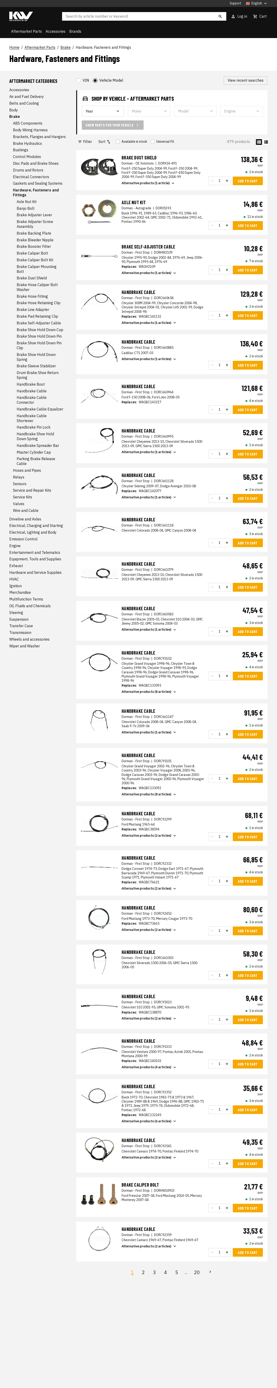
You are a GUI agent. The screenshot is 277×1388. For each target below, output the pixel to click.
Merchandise (20, 592)
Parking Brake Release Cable (36, 461)
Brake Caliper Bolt (32, 253)
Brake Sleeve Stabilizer (36, 366)
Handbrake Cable (32, 391)
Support (235, 3)
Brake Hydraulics (27, 143)
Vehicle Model (111, 80)
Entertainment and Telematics (34, 552)
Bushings (20, 150)
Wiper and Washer (24, 646)
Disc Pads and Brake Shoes (36, 163)
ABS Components (27, 123)
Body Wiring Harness (30, 130)
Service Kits (22, 497)
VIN (86, 80)
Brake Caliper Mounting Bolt (37, 269)
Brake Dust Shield (32, 278)
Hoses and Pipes (27, 470)
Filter (85, 141)
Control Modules (27, 156)
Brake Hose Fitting (32, 296)
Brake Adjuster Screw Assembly (35, 224)
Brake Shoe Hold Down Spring (36, 357)
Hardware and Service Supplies (35, 572)
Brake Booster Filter (34, 246)
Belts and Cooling (24, 103)
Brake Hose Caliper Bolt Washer (37, 287)
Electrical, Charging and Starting (36, 525)
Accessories (56, 31)
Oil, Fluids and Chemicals (30, 606)
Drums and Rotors (28, 170)
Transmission (20, 632)
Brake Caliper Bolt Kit (35, 260)
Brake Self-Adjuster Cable (39, 323)
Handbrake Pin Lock (33, 427)
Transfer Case (21, 625)
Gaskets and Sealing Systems (38, 183)
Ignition (15, 586)
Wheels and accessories (29, 639)
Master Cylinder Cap (34, 452)
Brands (75, 31)
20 (197, 1272)
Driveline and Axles (25, 519)
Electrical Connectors (31, 176)
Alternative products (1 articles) (149, 273)
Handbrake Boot (31, 384)
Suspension (18, 619)
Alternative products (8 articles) (149, 692)
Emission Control (23, 539)
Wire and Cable (25, 510)
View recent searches (246, 80)
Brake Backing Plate (34, 233)
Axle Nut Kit (27, 201)
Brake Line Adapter (33, 309)
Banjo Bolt (26, 208)
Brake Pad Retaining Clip (37, 316)
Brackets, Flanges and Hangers (39, 136)
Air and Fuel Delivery (26, 96)
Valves (18, 503)
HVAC (14, 579)
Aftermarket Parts (26, 31)
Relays (18, 477)
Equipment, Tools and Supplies (35, 559)
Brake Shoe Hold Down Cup (40, 329)
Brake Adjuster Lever (34, 215)
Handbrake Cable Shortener (32, 418)
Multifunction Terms (26, 599)
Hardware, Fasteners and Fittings (103, 47)
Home (14, 47)
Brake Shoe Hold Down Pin (39, 336)
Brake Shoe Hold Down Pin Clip (39, 345)
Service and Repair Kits (32, 490)
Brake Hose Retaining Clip (38, 302)
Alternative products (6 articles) (149, 1121)
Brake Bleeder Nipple (35, 240)
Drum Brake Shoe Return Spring (38, 375)
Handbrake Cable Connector (32, 400)
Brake (65, 47)
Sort (104, 141)
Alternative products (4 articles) (149, 1067)
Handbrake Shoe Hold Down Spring (35, 436)
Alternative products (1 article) (148, 183)
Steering (16, 612)
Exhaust (16, 565)
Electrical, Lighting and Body (33, 532)
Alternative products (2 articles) (149, 835)
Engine (15, 545)
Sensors (19, 483)
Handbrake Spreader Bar (38, 445)
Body (13, 110)
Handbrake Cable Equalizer (40, 409)
